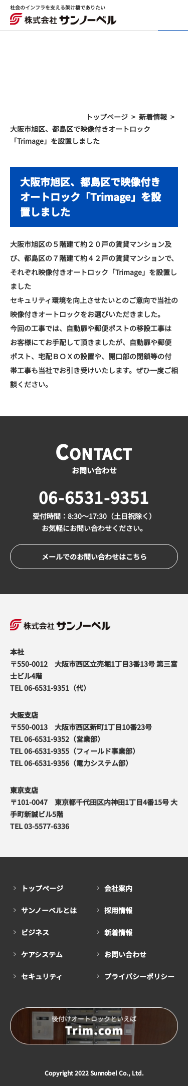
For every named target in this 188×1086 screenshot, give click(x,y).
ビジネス (35, 932)
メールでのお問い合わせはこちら (94, 557)
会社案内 (118, 888)
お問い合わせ (125, 954)
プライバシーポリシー (139, 976)
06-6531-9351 (94, 497)
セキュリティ (42, 976)
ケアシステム (42, 954)
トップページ (42, 888)
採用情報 (118, 910)
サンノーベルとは (49, 910)
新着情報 (118, 932)
